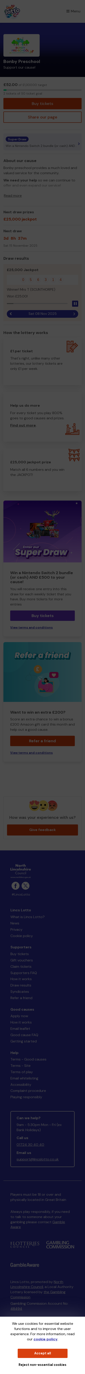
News (14, 923)
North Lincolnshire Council (36, 1284)
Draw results (20, 985)
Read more (13, 195)
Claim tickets (21, 966)
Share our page (42, 117)
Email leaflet (20, 1028)
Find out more (23, 425)
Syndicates (19, 991)
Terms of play (21, 1072)
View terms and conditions (31, 627)
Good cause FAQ (24, 1035)
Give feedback (42, 829)
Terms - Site (20, 1065)
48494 (16, 1308)
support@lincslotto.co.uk (38, 1159)
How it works (21, 979)
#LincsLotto (21, 894)
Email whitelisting (24, 1078)
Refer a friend (42, 741)
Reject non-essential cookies (42, 1365)
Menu (73, 11)
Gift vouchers (21, 960)
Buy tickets (42, 103)
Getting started (23, 1041)
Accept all (42, 1353)
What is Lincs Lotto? (27, 916)
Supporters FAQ (23, 972)
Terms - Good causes (28, 1059)
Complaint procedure (28, 1090)
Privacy (16, 929)
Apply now (19, 1016)
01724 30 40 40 (30, 1144)
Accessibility (20, 1084)
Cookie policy (21, 935)
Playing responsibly (26, 1097)
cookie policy (46, 1339)
